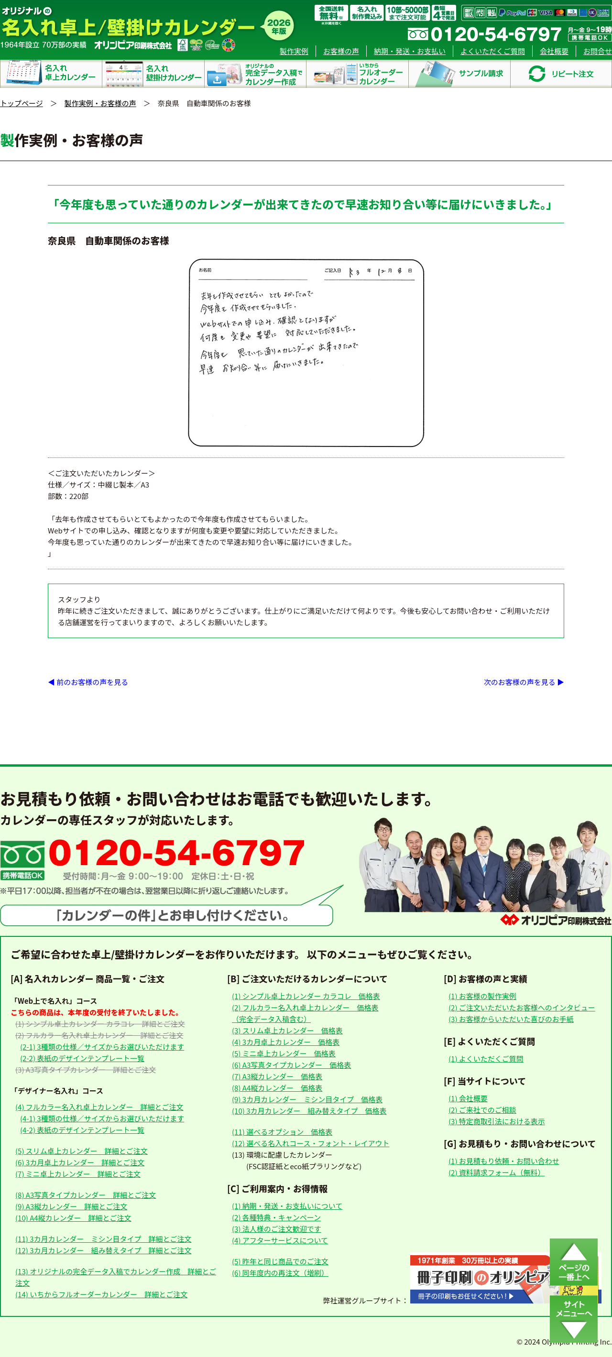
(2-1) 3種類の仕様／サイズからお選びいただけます (102, 1047)
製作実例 (294, 51)
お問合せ (597, 51)
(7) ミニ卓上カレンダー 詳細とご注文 (78, 1174)
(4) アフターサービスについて (280, 1240)
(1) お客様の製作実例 (482, 996)
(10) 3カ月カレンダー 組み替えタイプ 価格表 (309, 1111)
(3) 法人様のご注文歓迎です (276, 1229)
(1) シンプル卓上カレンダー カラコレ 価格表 (306, 996)
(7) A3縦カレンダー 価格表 (277, 1076)
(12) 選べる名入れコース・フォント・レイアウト (310, 1143)
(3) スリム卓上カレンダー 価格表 (287, 1030)
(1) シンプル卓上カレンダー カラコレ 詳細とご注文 (100, 1024)
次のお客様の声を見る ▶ (524, 682)
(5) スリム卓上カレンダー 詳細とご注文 (81, 1151)
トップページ (21, 103)
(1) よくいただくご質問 (486, 1058)
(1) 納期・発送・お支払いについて (287, 1206)
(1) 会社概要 (468, 1098)
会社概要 (554, 51)
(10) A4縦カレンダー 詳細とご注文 (73, 1218)
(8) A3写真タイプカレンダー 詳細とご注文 (85, 1195)
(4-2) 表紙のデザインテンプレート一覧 (82, 1130)
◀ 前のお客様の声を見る (88, 682)
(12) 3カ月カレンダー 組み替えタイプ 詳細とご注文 (103, 1250)
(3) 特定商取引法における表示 (496, 1121)
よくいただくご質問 (492, 51)
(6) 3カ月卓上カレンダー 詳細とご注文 (79, 1162)
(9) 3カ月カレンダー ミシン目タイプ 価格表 (307, 1099)
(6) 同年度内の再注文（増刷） (280, 1273)
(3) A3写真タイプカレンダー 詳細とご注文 (85, 1069)
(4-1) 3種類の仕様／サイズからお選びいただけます (102, 1118)
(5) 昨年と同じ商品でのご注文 (280, 1261)
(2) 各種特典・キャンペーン (276, 1217)
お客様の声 (341, 51)
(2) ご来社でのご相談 (482, 1110)
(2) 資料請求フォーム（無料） (496, 1172)
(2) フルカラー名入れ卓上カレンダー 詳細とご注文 (99, 1035)
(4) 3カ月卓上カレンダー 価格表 (285, 1042)
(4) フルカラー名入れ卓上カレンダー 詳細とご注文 (99, 1107)
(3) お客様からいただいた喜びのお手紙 (511, 1019)
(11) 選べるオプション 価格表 (282, 1132)
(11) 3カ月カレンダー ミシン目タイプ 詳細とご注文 (103, 1239)
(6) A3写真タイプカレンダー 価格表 (291, 1065)
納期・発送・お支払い (410, 51)
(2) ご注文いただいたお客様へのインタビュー (521, 1007)
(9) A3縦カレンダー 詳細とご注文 (71, 1206)
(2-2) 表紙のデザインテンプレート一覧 (82, 1058)
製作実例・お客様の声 (100, 103)
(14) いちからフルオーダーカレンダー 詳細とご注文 (101, 1294)
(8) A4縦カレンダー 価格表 (277, 1088)
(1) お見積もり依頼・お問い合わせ (503, 1161)
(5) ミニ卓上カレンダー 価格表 (284, 1053)
